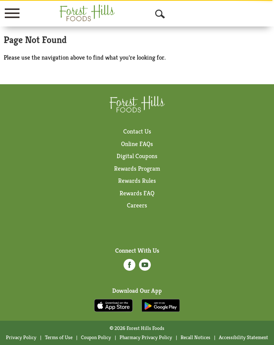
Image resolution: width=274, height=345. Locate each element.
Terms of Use (58, 337)
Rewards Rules (137, 181)
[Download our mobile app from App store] (113, 305)
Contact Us (137, 131)
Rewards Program (137, 168)
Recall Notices (195, 337)
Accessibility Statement (243, 337)
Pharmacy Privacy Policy (146, 337)
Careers (137, 205)
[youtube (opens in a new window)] (145, 267)
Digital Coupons (137, 156)
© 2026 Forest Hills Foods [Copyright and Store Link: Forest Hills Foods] (137, 328)
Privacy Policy (21, 337)
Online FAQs (137, 144)
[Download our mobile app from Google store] (161, 305)
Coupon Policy (96, 337)
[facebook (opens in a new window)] (129, 267)
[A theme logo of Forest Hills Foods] (87, 13)
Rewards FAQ (137, 193)
